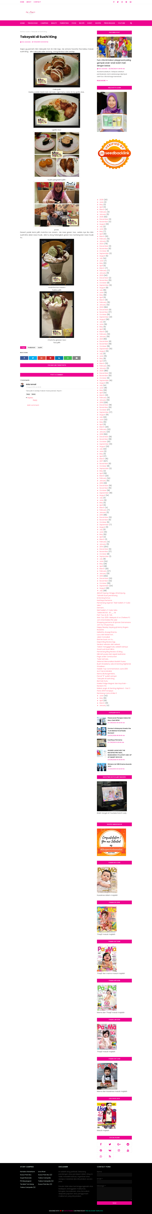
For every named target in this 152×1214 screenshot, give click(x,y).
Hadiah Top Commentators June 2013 (112, 669)
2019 (101, 402)
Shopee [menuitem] (98, 23)
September (104, 253)
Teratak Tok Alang (27, 1184)
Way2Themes (68, 1211)
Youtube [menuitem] (121, 23)
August (102, 224)
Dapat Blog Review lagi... (106, 642)
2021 (101, 339)
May (101, 204)
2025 (101, 217)
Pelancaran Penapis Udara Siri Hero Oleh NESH (119, 719)
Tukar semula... (103, 659)
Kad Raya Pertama (104, 600)
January (103, 214)
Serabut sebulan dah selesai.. (108, 644)
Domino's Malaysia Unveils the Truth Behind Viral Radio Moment (119, 730)
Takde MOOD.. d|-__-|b (106, 612)
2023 (101, 275)
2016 (101, 483)
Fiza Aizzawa (26, 42)
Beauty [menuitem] (54, 23)
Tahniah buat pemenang (107, 595)
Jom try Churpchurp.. (105, 625)
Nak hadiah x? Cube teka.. (107, 610)
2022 (101, 307)
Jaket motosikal (103, 637)
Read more (101, 80)
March (102, 209)
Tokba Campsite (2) (45, 1181)
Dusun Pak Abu (25, 1175)
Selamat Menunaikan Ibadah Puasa (111, 661)
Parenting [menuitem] (64, 23)
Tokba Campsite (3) (27, 1187)
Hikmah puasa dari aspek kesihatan (111, 654)
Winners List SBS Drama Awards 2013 (120, 765)
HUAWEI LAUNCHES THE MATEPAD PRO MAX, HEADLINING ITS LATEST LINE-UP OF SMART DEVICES (120, 753)
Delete (33, 394)
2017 (101, 461)
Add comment (33, 405)
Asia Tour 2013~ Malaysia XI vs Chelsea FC (113, 617)
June (101, 202)
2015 (101, 515)
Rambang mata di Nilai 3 (107, 693)
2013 (101, 576)
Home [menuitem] (22, 23)
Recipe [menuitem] (81, 23)
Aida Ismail (31, 384)
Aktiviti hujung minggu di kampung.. (111, 593)
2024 (102, 243)
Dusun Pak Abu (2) (45, 1175)
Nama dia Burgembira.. (106, 674)
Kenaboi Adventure (27, 1171)
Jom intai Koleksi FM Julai (107, 620)
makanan (31, 347)
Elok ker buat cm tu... (105, 639)
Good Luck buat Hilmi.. (106, 649)
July (101, 226)
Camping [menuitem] (44, 23)
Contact (37, 2)
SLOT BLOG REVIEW (104, 671)
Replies (30, 398)
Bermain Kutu (102, 681)
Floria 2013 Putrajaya (105, 691)
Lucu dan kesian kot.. (105, 634)
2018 (101, 434)
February (103, 212)
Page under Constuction (107, 656)
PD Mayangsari (25, 1181)
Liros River (42, 1171)
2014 (101, 546)
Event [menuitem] (89, 23)
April (101, 207)
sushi (28, 32)
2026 (101, 199)
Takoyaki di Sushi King (105, 678)
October (103, 251)
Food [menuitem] (74, 23)
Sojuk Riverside (26, 1178)
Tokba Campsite (44, 1178)
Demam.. (100, 608)
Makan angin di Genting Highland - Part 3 (113, 688)
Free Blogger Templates (94, 1211)
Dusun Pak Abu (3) (45, 1184)
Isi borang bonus (103, 598)
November (104, 221)
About (28, 2)
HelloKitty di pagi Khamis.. (107, 632)
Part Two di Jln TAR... (105, 615)
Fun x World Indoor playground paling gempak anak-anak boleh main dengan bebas (114, 63)
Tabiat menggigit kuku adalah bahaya (112, 647)
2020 (101, 371)
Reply (28, 394)
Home (22, 2)
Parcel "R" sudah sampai (107, 676)
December (104, 219)
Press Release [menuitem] (109, 23)
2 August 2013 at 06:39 (33, 387)
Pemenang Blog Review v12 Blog (109, 652)
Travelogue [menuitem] (33, 23)
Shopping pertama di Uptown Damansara (114, 622)
